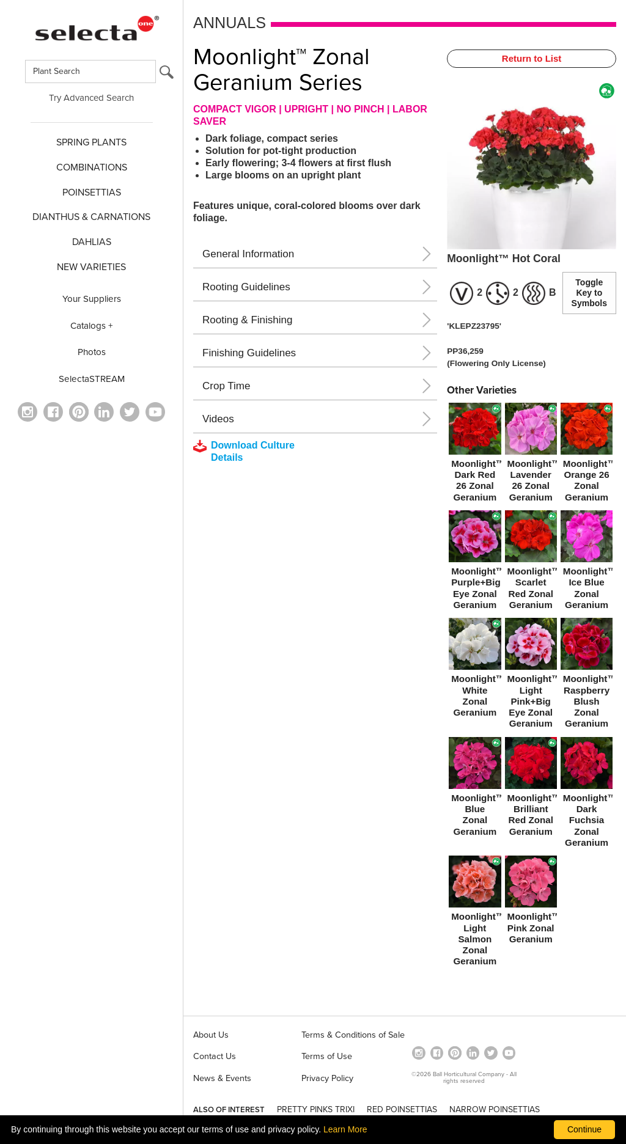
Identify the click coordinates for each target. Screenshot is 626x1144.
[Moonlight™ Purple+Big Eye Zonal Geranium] (475, 562)
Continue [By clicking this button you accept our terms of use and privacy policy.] (584, 1129)
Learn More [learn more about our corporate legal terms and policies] (345, 1129)
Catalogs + (91, 325)
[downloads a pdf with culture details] (252, 451)
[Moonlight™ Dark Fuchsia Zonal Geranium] (586, 794)
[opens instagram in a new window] (27, 412)
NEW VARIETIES (91, 267)
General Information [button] (248, 254)
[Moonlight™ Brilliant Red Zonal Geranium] (531, 789)
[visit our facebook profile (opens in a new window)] (53, 412)
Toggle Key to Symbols (589, 292)
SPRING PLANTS (91, 142)
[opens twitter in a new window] (129, 412)
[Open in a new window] (79, 412)
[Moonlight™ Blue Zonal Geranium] (475, 789)
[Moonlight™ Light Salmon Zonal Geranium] (475, 913)
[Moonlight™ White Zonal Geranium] (475, 670)
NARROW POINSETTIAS (494, 1109)
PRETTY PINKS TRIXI (316, 1109)
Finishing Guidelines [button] (249, 353)
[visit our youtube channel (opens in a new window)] (155, 412)
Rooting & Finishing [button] (247, 320)
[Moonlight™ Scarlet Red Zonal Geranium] (531, 562)
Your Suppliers (91, 298)
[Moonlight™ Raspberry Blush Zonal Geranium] (586, 675)
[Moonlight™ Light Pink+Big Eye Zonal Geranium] (531, 675)
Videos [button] (218, 419)
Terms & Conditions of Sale (353, 1035)
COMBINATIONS (91, 167)
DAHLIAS (91, 242)
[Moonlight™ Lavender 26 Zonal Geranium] (531, 454)
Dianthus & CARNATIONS (91, 217)
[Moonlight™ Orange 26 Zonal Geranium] (586, 454)
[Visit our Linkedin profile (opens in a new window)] (104, 412)
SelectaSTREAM (92, 378)
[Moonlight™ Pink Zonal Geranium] (531, 902)
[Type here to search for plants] (90, 71)
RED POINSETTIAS (402, 1109)
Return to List (532, 58)
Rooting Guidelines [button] (246, 287)
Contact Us (214, 1056)
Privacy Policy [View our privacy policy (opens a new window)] (327, 1078)
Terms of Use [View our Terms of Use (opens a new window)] (326, 1056)
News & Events (222, 1078)
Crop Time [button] (226, 386)
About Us (211, 1035)
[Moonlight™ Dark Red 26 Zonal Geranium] (475, 454)
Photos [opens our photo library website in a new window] (92, 352)
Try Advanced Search (91, 97)
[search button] (167, 75)
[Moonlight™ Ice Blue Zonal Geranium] (586, 562)
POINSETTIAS (91, 192)
